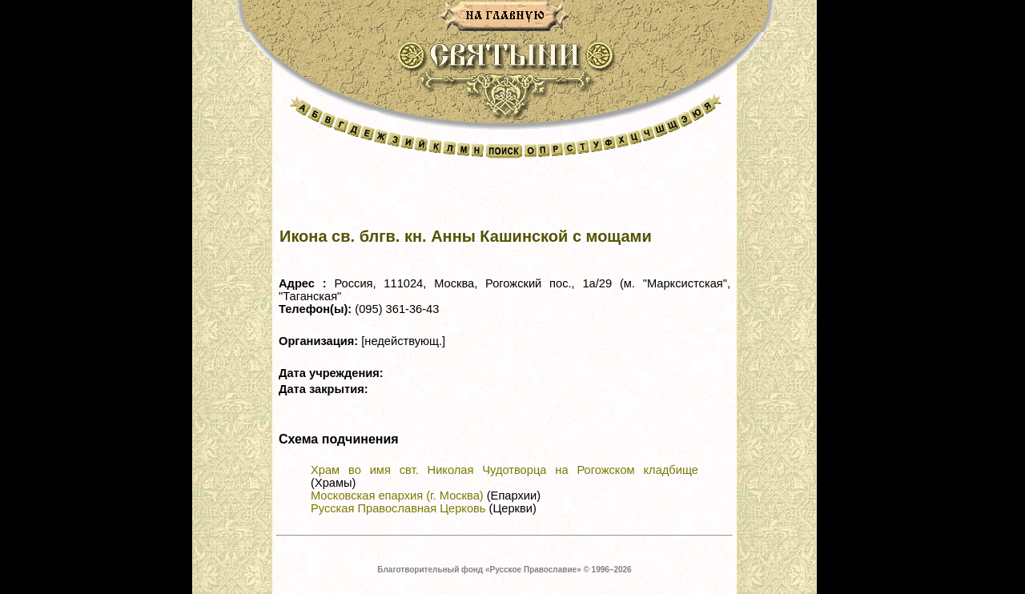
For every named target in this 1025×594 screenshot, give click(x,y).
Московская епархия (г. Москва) (397, 495)
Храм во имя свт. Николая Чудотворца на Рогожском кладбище (504, 470)
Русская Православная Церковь (398, 508)
